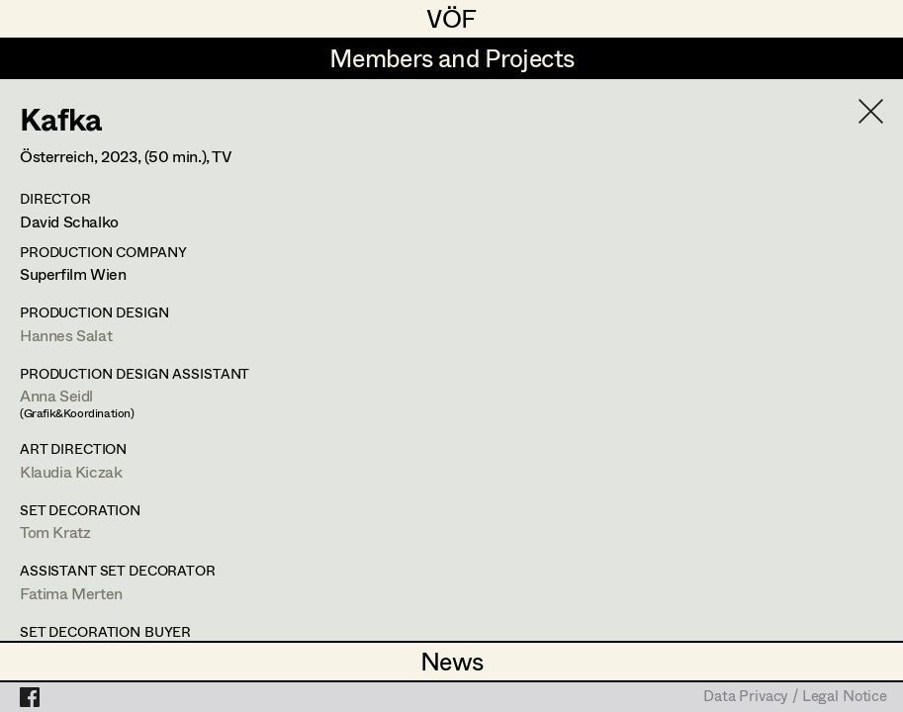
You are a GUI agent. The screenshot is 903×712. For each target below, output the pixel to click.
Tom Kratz (55, 531)
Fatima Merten (71, 592)
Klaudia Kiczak (71, 471)
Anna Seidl (56, 395)
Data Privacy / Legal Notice (795, 697)
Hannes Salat (66, 334)
